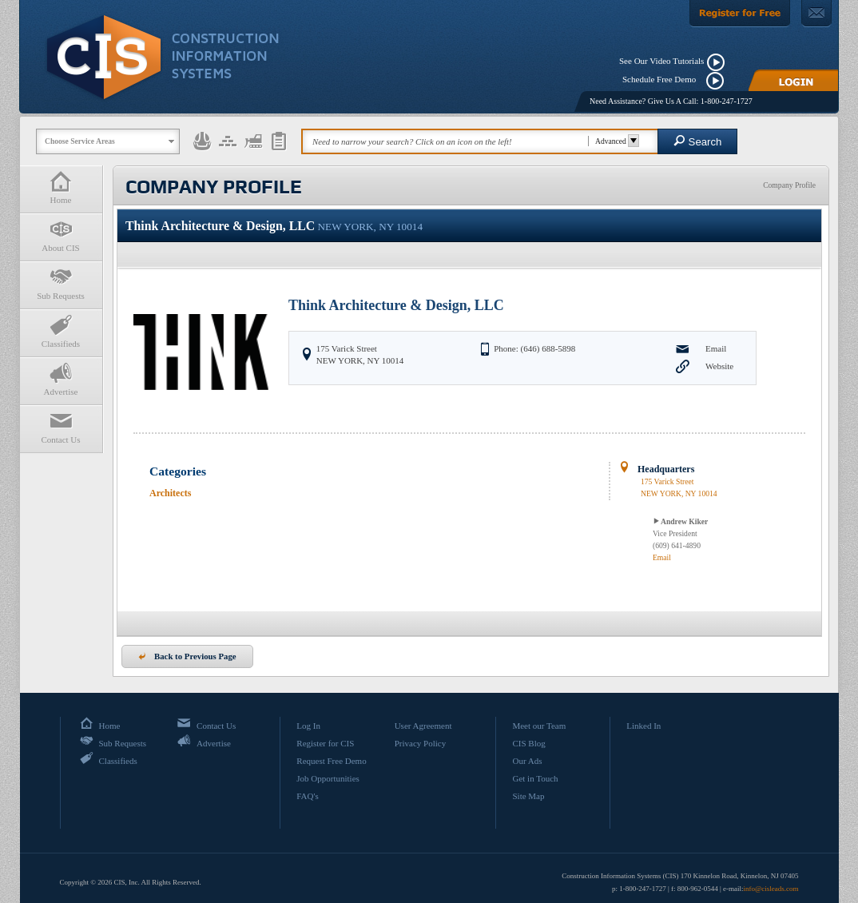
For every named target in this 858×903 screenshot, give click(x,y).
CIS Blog (528, 743)
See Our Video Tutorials (661, 61)
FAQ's (307, 796)
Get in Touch (535, 778)
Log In (308, 725)
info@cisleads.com (770, 889)
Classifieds (60, 331)
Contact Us (60, 427)
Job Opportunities (327, 778)
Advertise (60, 379)
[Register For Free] (739, 13)
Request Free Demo (331, 761)
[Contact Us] (816, 13)
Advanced (614, 141)
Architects (170, 493)
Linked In (643, 725)
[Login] (793, 80)
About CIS (60, 235)
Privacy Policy (420, 743)
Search (697, 141)
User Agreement (423, 725)
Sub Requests (60, 283)
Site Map (528, 796)
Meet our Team (539, 725)
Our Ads (527, 761)
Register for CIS (325, 743)
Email (715, 348)
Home (60, 187)
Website (719, 366)
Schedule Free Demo (662, 79)
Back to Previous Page (187, 656)
